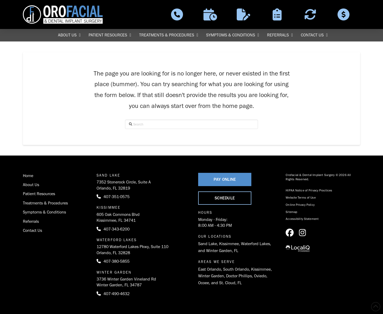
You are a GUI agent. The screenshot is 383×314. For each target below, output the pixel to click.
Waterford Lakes (255, 243)
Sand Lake (207, 243)
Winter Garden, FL (222, 250)
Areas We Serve (216, 261)
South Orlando (236, 269)
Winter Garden (211, 275)
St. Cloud (227, 282)
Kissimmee (229, 243)
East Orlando (209, 269)
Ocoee (203, 282)
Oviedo (260, 275)
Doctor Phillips (239, 275)
